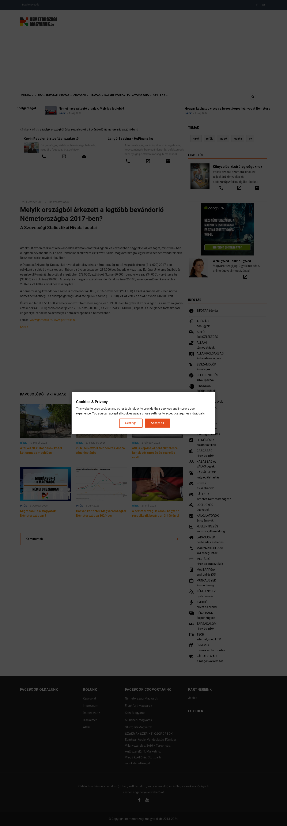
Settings (130, 423)
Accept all (157, 423)
